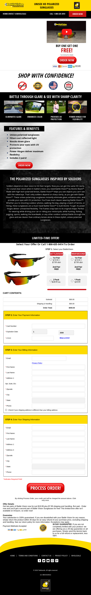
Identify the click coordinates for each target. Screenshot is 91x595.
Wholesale (21, 14)
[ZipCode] (58, 388)
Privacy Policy (37, 362)
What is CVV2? (65, 337)
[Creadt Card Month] (45, 331)
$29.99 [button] (76, 280)
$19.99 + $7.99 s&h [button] (56, 262)
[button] (77, 14)
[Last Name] (58, 371)
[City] (58, 394)
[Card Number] (58, 326)
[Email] (49, 357)
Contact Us (12, 14)
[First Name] (58, 366)
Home (5, 14)
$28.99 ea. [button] (55, 280)
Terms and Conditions (28, 555)
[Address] (58, 377)
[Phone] (58, 405)
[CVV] (45, 337)
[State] (58, 399)
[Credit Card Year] (72, 331)
